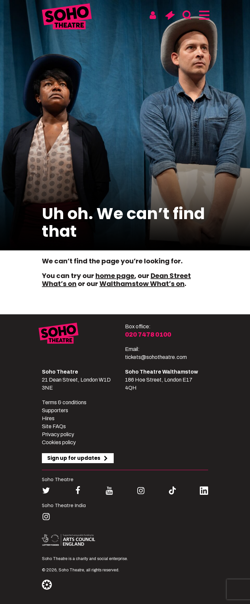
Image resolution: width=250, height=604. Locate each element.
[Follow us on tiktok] (172, 490)
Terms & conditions (64, 402)
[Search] (186, 15)
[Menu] (203, 15)
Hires (48, 418)
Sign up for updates (77, 457)
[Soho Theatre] (82, 342)
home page (114, 275)
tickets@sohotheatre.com (156, 357)
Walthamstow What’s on (142, 283)
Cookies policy (59, 442)
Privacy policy (58, 434)
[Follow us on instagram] (141, 490)
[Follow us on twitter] (46, 490)
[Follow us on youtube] (109, 490)
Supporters (55, 410)
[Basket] (169, 15)
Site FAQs (54, 426)
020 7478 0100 (148, 334)
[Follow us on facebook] (77, 490)
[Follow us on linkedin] (204, 491)
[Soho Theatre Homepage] (67, 17)
